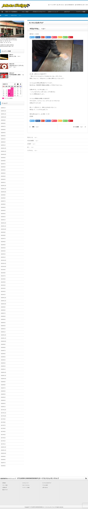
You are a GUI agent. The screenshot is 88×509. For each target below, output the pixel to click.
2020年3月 (3, 325)
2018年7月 (3, 388)
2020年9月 (3, 307)
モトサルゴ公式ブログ (46, 482)
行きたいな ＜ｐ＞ (32, 137)
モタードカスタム (25, 485)
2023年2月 (3, 216)
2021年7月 (3, 275)
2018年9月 (3, 381)
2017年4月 (3, 434)
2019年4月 (3, 360)
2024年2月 (3, 179)
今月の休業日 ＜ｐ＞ (32, 140)
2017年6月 (3, 428)
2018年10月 (3, 378)
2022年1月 (3, 257)
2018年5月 (3, 394)
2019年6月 (3, 353)
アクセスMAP (53, 4)
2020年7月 (3, 313)
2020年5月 (3, 319)
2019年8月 (3, 347)
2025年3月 (3, 139)
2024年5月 (3, 170)
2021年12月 (3, 260)
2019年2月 (3, 366)
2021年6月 (3, 279)
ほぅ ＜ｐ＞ (30, 147)
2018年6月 (3, 391)
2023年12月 (3, 185)
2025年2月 (3, 142)
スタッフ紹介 (5, 485)
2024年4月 (3, 173)
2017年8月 (3, 422)
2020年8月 (3, 310)
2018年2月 (3, 403)
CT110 (31, 116)
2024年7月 (3, 163)
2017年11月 (3, 412)
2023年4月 (3, 210)
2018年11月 (3, 375)
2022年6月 (3, 241)
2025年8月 (3, 123)
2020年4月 (3, 322)
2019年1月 (3, 369)
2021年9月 (3, 269)
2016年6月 (3, 465)
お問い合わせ (61, 4)
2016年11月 (3, 450)
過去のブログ (5, 489)
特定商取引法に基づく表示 (82, 4)
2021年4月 (3, 285)
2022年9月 (3, 232)
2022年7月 (3, 238)
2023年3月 (3, 213)
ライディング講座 (25, 487)
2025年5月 (3, 132)
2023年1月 (3, 219)
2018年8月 (3, 384)
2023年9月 (3, 195)
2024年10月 (3, 154)
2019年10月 (3, 341)
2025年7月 (3, 126)
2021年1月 (3, 294)
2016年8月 (3, 459)
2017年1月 (3, 444)
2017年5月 (3, 431)
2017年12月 (3, 409)
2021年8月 (3, 272)
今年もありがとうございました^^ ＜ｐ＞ (16, 66)
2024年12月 (3, 148)
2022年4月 (3, 247)
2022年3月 (3, 251)
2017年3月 (3, 437)
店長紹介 (4, 482)
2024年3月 (3, 176)
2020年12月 (3, 297)
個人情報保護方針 (70, 4)
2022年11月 (3, 226)
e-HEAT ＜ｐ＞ (31, 144)
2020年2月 (3, 328)
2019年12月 (3, 335)
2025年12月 (3, 110)
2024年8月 (3, 160)
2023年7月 (3, 201)
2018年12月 (3, 372)
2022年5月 (3, 244)
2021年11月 (3, 263)
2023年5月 (3, 207)
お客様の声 (4, 487)
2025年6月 (3, 129)
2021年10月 (3, 266)
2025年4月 (3, 135)
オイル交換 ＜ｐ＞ (78, 126)
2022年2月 (3, 254)
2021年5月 (3, 282)
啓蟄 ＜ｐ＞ (35, 126)
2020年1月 (3, 331)
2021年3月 (3, 288)
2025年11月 (3, 114)
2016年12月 (3, 447)
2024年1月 (3, 182)
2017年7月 (3, 425)
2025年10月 (3, 117)
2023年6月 (3, 204)
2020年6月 (3, 316)
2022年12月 (3, 223)
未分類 (6, 15)
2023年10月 (3, 191)
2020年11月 (3, 300)
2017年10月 (3, 416)
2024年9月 (3, 157)
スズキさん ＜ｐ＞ (32, 150)
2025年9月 (3, 120)
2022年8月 (3, 235)
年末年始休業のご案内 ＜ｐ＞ (16, 75)
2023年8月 (3, 198)
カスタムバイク (25, 482)
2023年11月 (3, 188)
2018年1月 (3, 406)
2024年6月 (3, 166)
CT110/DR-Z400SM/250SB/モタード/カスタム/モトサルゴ (42, 507)
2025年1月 (3, 145)
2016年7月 (3, 462)
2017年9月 (3, 419)
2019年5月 (3, 356)
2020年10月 (3, 303)
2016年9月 (3, 456)
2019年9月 (3, 344)
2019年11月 (3, 338)
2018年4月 (3, 397)
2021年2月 (3, 291)
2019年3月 (3, 363)
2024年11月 (3, 151)
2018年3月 (3, 400)
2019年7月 (3, 350)
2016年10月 (3, 453)
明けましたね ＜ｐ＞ (15, 56)
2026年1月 (3, 107)
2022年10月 (3, 229)
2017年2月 (3, 440)
